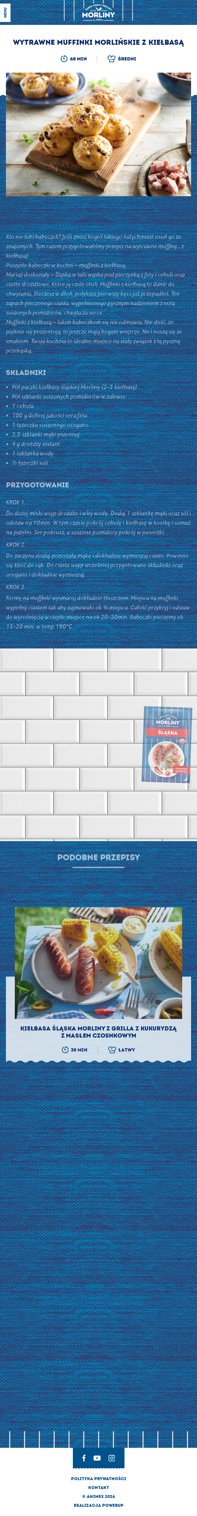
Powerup (113, 1505)
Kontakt (98, 1487)
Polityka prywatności (98, 1478)
